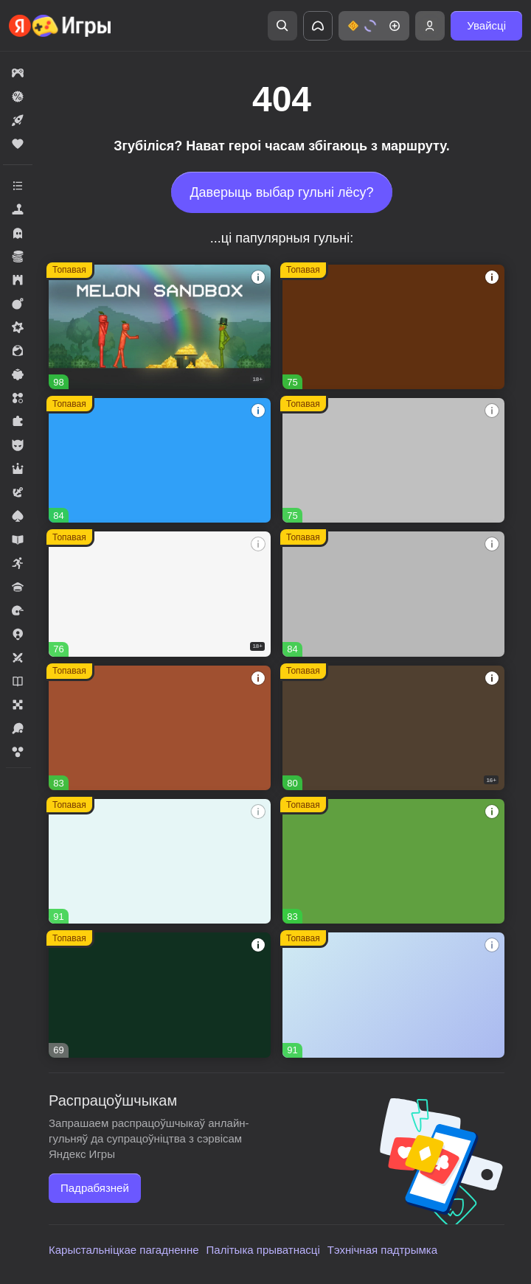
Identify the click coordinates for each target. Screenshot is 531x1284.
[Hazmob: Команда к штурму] (393, 728)
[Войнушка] (393, 460)
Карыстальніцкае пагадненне (124, 1249)
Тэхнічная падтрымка (382, 1249)
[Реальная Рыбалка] (160, 994)
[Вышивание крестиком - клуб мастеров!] (393, 593)
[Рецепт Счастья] (393, 994)
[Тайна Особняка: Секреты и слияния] (160, 861)
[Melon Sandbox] (160, 327)
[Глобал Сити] (393, 327)
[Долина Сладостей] (160, 728)
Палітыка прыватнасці (263, 1249)
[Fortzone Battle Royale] (393, 861)
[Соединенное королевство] (160, 460)
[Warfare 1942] (160, 593)
